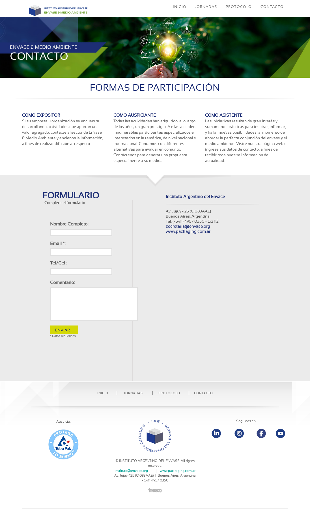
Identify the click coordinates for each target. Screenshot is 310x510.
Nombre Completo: (69, 224)
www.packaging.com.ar (188, 231)
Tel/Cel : (58, 263)
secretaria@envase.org (188, 226)
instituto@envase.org (131, 470)
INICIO (179, 15)
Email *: (57, 243)
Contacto (203, 393)
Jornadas (133, 393)
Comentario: (62, 282)
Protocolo (169, 393)
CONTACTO (272, 15)
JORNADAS (206, 15)
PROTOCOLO (239, 15)
